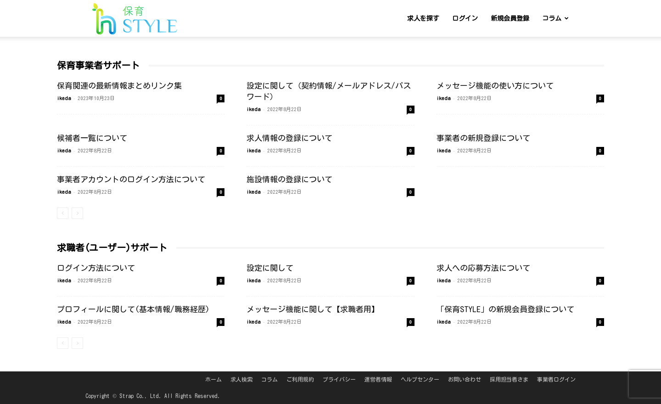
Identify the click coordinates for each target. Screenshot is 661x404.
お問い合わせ (464, 379)
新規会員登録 (510, 18)
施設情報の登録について (289, 179)
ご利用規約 (300, 379)
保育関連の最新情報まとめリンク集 (119, 86)
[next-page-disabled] (77, 213)
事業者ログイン (556, 379)
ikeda (64, 98)
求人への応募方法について (483, 268)
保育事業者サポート (98, 65)
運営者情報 (378, 379)
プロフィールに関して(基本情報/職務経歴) (133, 309)
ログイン (465, 18)
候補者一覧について (92, 138)
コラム (555, 18)
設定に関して (269, 268)
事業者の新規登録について (483, 138)
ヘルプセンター (420, 379)
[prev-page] (62, 213)
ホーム (213, 379)
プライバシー (339, 379)
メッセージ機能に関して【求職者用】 (312, 309)
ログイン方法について (96, 268)
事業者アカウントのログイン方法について (131, 179)
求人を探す (423, 18)
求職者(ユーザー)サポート (112, 247)
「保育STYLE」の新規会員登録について (505, 309)
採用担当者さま (509, 379)
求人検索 (241, 379)
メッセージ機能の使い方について (495, 86)
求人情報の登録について (289, 138)
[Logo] (135, 18)
